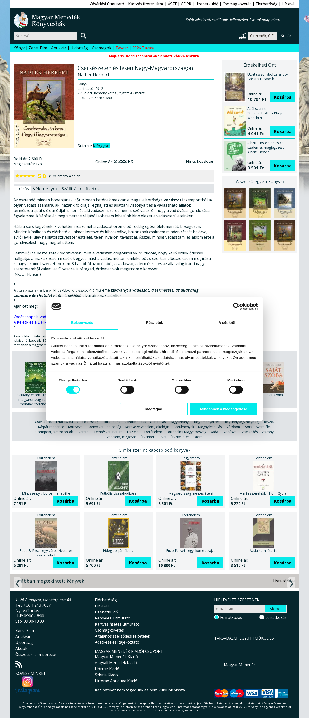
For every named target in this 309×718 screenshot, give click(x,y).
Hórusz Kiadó (107, 668)
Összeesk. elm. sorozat (35, 654)
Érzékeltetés (180, 437)
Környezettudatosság (104, 426)
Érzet (163, 437)
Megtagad (153, 409)
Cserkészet (43, 421)
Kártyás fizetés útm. (146, 4)
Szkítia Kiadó (106, 674)
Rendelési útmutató (112, 618)
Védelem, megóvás (122, 437)
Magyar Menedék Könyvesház (100, 20)
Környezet (76, 426)
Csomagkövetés (237, 4)
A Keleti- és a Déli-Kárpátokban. (42, 322)
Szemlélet (263, 426)
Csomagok (101, 47)
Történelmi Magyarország (186, 431)
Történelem (153, 431)
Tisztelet (133, 431)
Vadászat (231, 431)
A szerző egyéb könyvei (260, 181)
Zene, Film (38, 47)
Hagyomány (179, 421)
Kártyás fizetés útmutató (117, 624)
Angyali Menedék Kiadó (116, 662)
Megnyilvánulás (210, 426)
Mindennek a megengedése (223, 409)
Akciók (21, 648)
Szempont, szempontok (54, 431)
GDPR (186, 4)
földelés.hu (192, 710)
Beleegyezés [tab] (82, 322)
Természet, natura (108, 431)
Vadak (215, 431)
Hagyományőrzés (206, 421)
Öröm (198, 437)
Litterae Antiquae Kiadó (116, 680)
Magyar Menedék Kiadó (116, 656)
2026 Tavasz (143, 47)
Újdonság (79, 47)
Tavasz (121, 47)
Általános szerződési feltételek (122, 636)
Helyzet (268, 421)
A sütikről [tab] (226, 322)
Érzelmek (147, 437)
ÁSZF (172, 4)
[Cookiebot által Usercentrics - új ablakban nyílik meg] (237, 306)
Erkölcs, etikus (67, 421)
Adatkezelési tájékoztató (117, 642)
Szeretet (83, 431)
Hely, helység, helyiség (241, 421)
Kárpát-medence (51, 426)
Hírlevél (288, 4)
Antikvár (58, 47)
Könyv (19, 47)
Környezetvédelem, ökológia (147, 426)
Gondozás (158, 421)
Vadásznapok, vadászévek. (37, 316)
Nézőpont (233, 426)
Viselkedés (250, 431)
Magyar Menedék (240, 664)
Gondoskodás (135, 421)
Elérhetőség (267, 4)
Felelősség (90, 421)
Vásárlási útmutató (107, 4)
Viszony (268, 431)
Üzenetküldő (206, 4)
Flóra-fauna (111, 421)
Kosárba (283, 97)
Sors (248, 426)
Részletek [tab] (154, 322)
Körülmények (184, 426)
